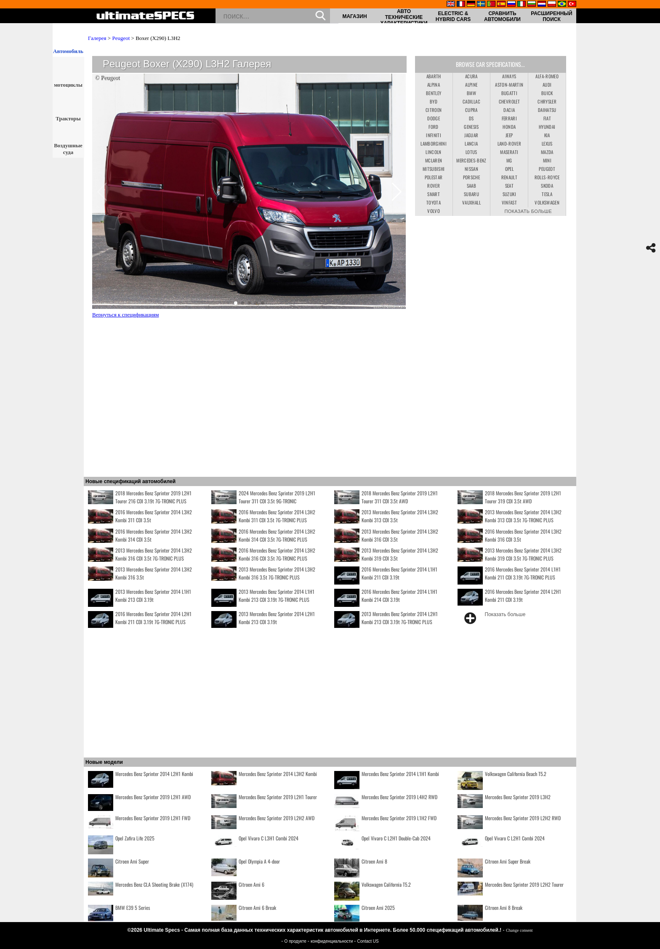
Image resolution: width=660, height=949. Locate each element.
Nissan (471, 168)
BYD (433, 101)
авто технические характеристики (403, 17)
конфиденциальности (332, 941)
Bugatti (509, 93)
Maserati (509, 152)
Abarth (433, 76)
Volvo (433, 210)
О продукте (296, 941)
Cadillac (471, 101)
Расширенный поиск (551, 16)
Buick (547, 93)
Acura (471, 76)
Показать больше (528, 210)
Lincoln (433, 152)
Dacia (509, 109)
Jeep (509, 135)
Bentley (433, 93)
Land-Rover (510, 143)
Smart (433, 194)
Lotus (471, 152)
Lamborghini (433, 143)
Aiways (509, 76)
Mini (547, 160)
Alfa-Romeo (547, 76)
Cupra (471, 109)
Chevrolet (509, 101)
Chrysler (547, 101)
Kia (547, 135)
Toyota (433, 202)
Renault (509, 177)
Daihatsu (547, 109)
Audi (547, 84)
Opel (509, 168)
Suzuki (509, 194)
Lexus (547, 143)
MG (509, 160)
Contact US (368, 941)
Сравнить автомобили (502, 16)
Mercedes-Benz (471, 160)
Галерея (97, 38)
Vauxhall (471, 202)
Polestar (434, 177)
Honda (509, 126)
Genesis (471, 126)
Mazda (547, 152)
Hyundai (547, 126)
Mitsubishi (434, 168)
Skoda (547, 185)
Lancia (471, 143)
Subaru (471, 194)
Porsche (471, 177)
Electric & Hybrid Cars (453, 16)
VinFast (509, 202)
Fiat (547, 118)
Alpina (433, 84)
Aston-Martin (509, 84)
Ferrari (509, 118)
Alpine (471, 84)
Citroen (434, 109)
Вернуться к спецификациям (125, 314)
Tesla (547, 194)
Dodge (433, 118)
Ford (433, 126)
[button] (235, 303)
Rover (433, 185)
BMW (471, 93)
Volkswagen (547, 202)
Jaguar (471, 135)
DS (471, 118)
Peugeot (121, 38)
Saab (471, 185)
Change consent (519, 930)
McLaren (433, 160)
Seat (509, 185)
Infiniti (433, 135)
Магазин (354, 16)
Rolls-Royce (547, 177)
